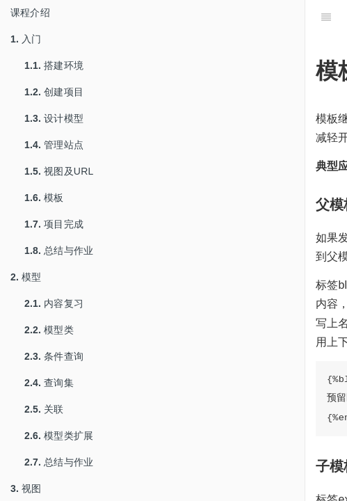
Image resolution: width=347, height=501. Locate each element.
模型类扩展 (58, 435)
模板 (44, 197)
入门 (26, 39)
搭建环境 (53, 65)
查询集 (49, 382)
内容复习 (53, 303)
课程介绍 (30, 12)
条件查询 (53, 356)
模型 (26, 277)
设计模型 (53, 118)
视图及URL (58, 171)
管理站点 (53, 144)
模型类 (49, 329)
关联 (44, 409)
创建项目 (53, 91)
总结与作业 (58, 250)
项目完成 (53, 224)
